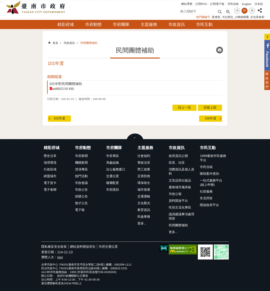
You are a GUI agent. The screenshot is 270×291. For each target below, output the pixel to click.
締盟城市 (50, 176)
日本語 (258, 3)
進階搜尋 (228, 11)
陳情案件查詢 (209, 174)
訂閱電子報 (217, 3)
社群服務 (206, 191)
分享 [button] (259, 8)
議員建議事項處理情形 (181, 216)
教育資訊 (143, 210)
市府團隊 (121, 24)
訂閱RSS (201, 3)
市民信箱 (233, 3)
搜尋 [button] (219, 11)
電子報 (80, 210)
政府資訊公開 (178, 156)
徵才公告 (81, 203)
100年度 (210, 118)
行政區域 (50, 169)
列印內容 (219, 50)
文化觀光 (143, 203)
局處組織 (112, 162)
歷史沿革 (50, 156)
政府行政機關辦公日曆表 (72, 275)
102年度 (59, 118)
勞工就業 (143, 169)
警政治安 (143, 162)
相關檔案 (54, 77)
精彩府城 (65, 24)
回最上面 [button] (210, 107)
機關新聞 (81, 162)
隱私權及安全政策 (54, 246)
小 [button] (237, 10)
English (246, 4)
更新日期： (49, 252)
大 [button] (252, 10)
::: (1, 2)
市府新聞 (81, 156)
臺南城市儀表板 (180, 187)
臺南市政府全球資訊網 (36, 7)
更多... (141, 223)
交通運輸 (143, 196)
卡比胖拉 (227, 17)
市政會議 (81, 183)
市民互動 (204, 24)
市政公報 (175, 194)
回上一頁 (184, 107)
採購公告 (81, 196)
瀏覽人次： (49, 257)
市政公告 (81, 189)
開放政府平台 (209, 205)
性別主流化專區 (180, 207)
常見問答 (206, 198)
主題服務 (149, 24)
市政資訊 (176, 24)
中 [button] (244, 10)
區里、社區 (177, 162)
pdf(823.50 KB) (63, 89)
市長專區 (112, 156)
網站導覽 (186, 3)
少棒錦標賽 (242, 17)
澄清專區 (81, 169)
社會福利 (143, 156)
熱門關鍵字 (203, 17)
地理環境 (50, 162)
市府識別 (112, 189)
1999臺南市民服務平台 (213, 158)
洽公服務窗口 (115, 169)
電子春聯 (50, 189)
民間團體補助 (88, 42)
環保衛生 (143, 183)
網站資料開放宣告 (82, 246)
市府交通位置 (108, 246)
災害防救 (143, 176)
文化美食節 (257, 17)
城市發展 (143, 189)
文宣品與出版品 (180, 180)
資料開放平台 (178, 200)
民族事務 (143, 216)
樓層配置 (112, 183)
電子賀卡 (50, 183)
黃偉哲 (216, 17)
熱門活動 (81, 176)
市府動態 (93, 24)
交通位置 (112, 176)
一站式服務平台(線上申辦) (211, 183)
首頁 (55, 42)
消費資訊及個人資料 (181, 172)
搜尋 (182, 11)
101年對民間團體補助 (65, 84)
